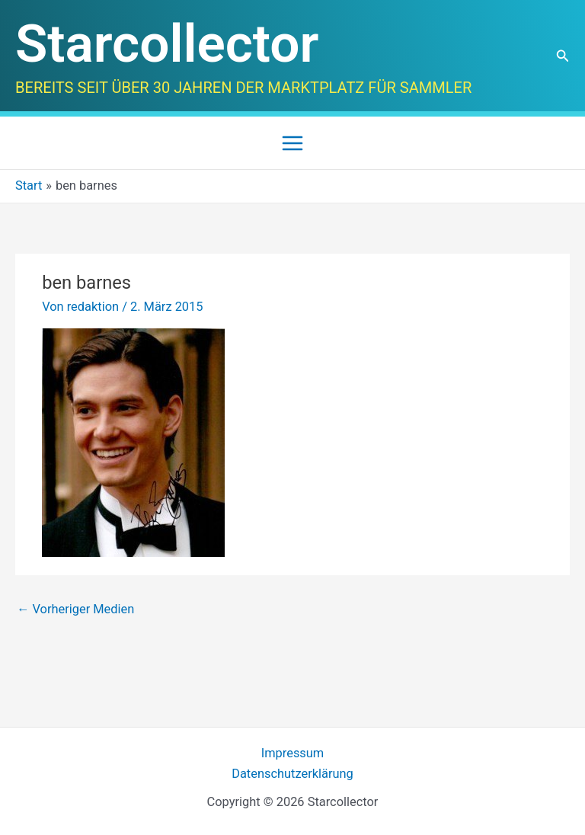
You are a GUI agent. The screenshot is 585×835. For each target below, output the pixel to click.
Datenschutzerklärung (292, 773)
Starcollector (166, 44)
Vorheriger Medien (75, 609)
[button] (563, 56)
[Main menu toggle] (293, 143)
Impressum (292, 753)
